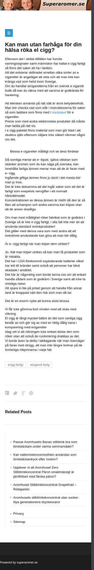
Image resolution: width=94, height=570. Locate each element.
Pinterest (31, 393)
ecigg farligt (15, 365)
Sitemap (19, 522)
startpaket (59, 112)
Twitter (15, 393)
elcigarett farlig (39, 365)
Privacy (18, 513)
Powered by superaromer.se (19, 562)
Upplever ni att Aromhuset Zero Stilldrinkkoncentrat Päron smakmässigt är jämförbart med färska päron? (43, 472)
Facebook (7, 393)
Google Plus (23, 393)
